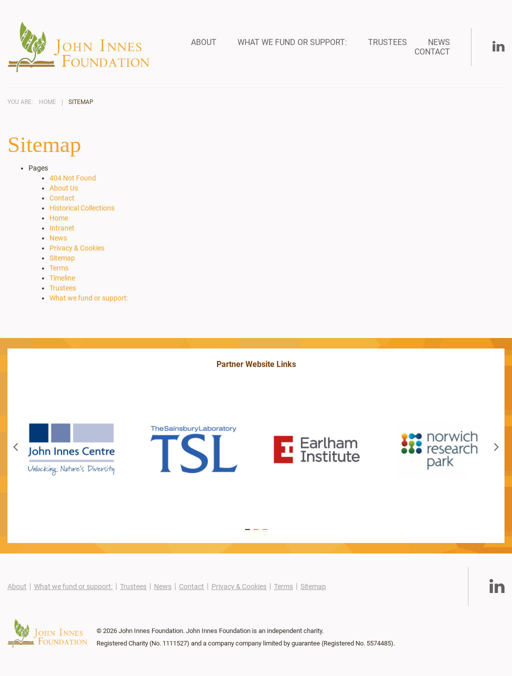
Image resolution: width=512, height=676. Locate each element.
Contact (432, 51)
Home (47, 103)
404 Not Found (73, 178)
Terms (59, 268)
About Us (64, 188)
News (439, 42)
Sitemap (81, 103)
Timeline (62, 278)
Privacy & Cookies (77, 248)
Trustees (387, 42)
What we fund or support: (292, 42)
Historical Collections (82, 208)
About (203, 42)
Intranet (62, 228)
